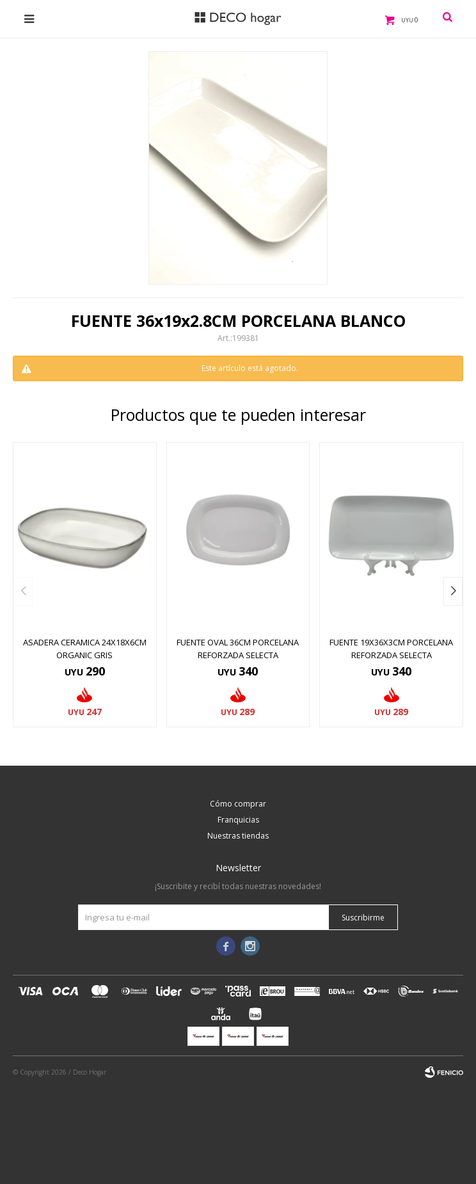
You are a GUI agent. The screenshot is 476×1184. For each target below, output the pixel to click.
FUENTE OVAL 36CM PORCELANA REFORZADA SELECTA (238, 648)
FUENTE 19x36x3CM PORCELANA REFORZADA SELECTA (391, 648)
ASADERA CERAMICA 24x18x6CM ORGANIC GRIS (85, 648)
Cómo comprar (238, 803)
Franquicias (238, 819)
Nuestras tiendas (238, 835)
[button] (453, 591)
